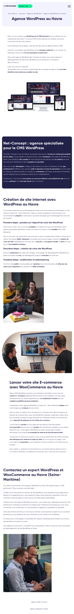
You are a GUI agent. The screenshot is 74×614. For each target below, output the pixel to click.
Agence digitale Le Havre (39, 609)
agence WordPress (24, 502)
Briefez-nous (23, 6)
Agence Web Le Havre (39, 602)
